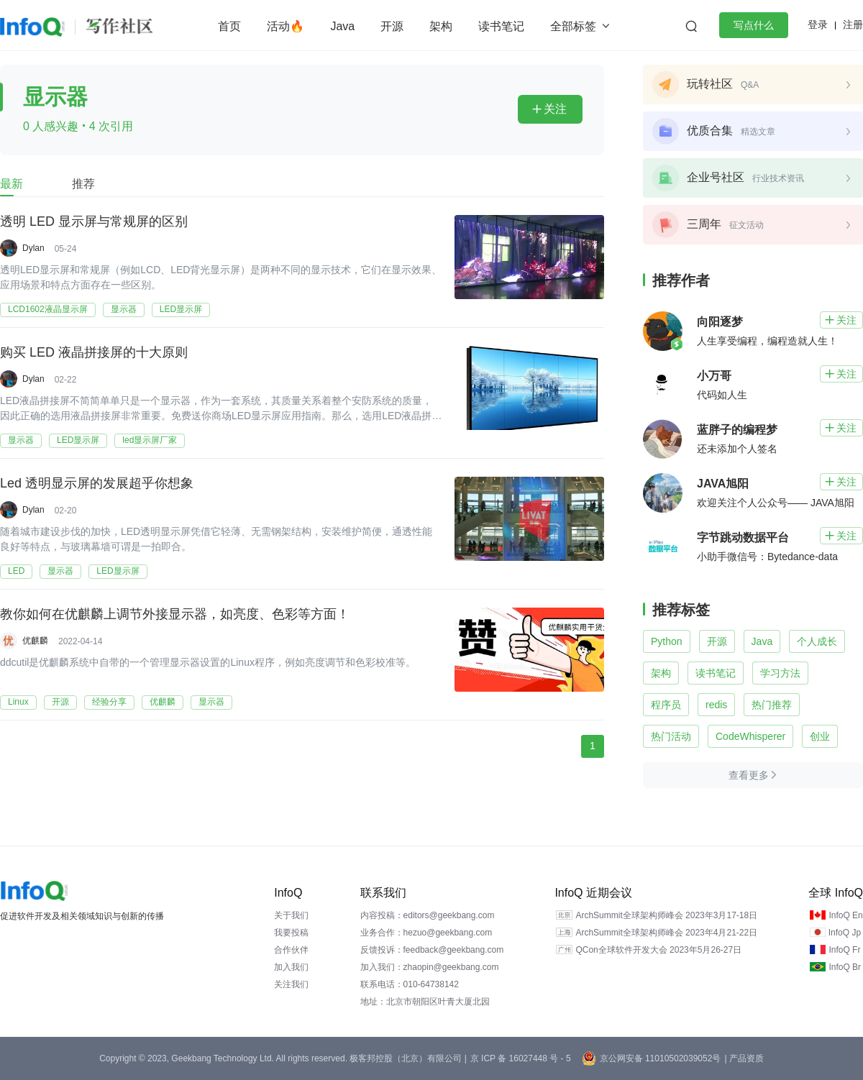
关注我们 (291, 984)
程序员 (666, 704)
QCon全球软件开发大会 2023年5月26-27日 (658, 950)
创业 (820, 736)
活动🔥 (285, 26)
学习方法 (780, 673)
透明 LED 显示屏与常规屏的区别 (94, 222)
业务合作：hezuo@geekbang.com (426, 933)
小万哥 (714, 376)
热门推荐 (772, 704)
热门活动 (671, 736)
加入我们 (291, 967)
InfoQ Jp (844, 933)
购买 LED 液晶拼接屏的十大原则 (94, 353)
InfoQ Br (844, 967)
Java (342, 26)
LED (16, 571)
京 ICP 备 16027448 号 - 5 (520, 1058)
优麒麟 (35, 641)
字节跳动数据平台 (743, 537)
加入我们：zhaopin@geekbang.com (429, 967)
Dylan (33, 248)
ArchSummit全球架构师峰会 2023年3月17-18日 (666, 915)
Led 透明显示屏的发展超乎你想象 (96, 484)
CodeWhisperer (750, 736)
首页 (229, 26)
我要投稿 (291, 933)
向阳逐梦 (720, 322)
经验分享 (109, 702)
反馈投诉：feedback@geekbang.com (432, 950)
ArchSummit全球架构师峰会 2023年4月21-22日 (666, 933)
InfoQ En (845, 915)
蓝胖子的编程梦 (737, 430)
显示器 (124, 309)
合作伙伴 (291, 950)
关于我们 (291, 915)
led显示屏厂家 (149, 440)
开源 (391, 26)
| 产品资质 (743, 1058)
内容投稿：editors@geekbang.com (427, 915)
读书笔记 (501, 26)
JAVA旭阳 (723, 483)
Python (666, 641)
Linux (18, 702)
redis (716, 704)
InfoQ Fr (844, 950)
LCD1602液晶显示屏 (48, 309)
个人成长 (817, 641)
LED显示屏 (181, 309)
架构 (440, 26)
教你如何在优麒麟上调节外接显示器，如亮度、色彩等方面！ (175, 615)
